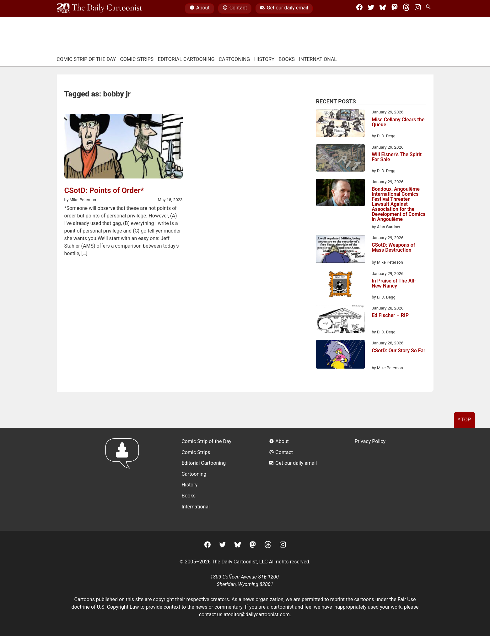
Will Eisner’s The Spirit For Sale (397, 157)
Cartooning (234, 59)
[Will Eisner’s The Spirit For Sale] (340, 159)
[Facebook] (359, 8)
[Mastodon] (394, 8)
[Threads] (406, 8)
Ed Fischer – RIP (390, 315)
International (318, 59)
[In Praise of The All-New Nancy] (340, 285)
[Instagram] (418, 8)
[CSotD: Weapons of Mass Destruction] (340, 250)
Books (287, 59)
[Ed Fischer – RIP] (340, 320)
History (264, 59)
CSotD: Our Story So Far (398, 351)
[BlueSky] (382, 8)
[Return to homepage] (124, 479)
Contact (235, 8)
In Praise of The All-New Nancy (394, 283)
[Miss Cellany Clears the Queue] (340, 124)
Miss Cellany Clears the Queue (398, 122)
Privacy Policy (370, 441)
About (200, 8)
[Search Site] (429, 8)
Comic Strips (136, 59)
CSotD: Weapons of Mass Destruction (393, 248)
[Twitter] (371, 8)
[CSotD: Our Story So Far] (340, 355)
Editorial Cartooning (186, 59)
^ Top (464, 420)
